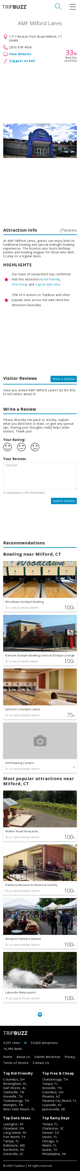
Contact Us (41, 1063)
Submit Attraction (47, 1057)
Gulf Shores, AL (14, 1088)
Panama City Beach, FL (59, 1101)
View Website (20, 54)
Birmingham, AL (15, 1084)
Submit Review (64, 501)
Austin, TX (49, 1150)
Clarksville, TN (13, 1092)
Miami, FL (49, 1145)
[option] (40, 140)
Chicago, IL (50, 1141)
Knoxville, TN (13, 1096)
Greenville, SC (13, 1154)
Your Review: (14, 459)
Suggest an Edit (22, 61)
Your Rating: (14, 440)
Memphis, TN (13, 1105)
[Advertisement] (40, 92)
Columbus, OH (14, 1079)
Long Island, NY (15, 1133)
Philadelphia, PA (54, 1154)
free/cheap (20, 284)
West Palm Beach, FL (19, 1109)
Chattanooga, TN (16, 1101)
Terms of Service (15, 1063)
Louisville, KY (52, 1105)
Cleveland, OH (13, 1128)
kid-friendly (52, 279)
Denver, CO (50, 1133)
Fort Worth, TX (14, 1137)
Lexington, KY (13, 1124)
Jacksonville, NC (54, 1109)
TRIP (14, 6)
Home (7, 1057)
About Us (23, 1057)
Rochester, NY (14, 1150)
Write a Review (64, 379)
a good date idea (47, 284)
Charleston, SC (53, 1128)
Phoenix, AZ (51, 1096)
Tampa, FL (50, 1084)
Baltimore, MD (14, 1145)
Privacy (70, 1057)
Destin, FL (49, 1137)
